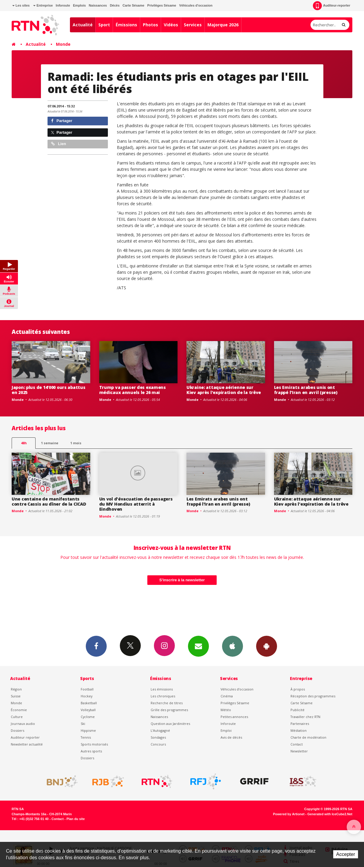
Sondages (158, 737)
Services (193, 25)
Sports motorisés (94, 744)
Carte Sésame (133, 5)
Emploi (226, 730)
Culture (17, 717)
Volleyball (88, 710)
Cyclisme (88, 717)
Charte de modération (308, 737)
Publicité (297, 710)
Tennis (86, 737)
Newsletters (198, 646)
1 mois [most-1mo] (75, 443)
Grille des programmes (169, 710)
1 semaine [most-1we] (49, 443)
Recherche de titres (167, 703)
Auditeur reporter (25, 737)
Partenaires (299, 723)
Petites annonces (234, 717)
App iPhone (232, 646)
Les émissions (162, 689)
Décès (115, 5)
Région (16, 689)
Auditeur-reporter (331, 5)
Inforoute (63, 5)
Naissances (98, 5)
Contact (296, 744)
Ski (83, 723)
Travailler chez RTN (305, 717)
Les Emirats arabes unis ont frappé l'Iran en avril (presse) (305, 389)
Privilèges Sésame (161, 5)
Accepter (345, 854)
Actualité (83, 25)
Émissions (126, 25)
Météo (226, 710)
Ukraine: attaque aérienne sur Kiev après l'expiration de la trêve (223, 389)
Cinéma (227, 696)
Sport (104, 25)
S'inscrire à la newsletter (182, 580)
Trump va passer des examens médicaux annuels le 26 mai (132, 389)
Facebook (96, 646)
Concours (158, 744)
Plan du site (75, 819)
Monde (63, 44)
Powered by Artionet (289, 814)
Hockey (86, 696)
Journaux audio (23, 723)
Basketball (89, 703)
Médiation (298, 730)
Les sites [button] (21, 5)
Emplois (79, 5)
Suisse (16, 696)
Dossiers (17, 730)
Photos (150, 25)
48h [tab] (24, 443)
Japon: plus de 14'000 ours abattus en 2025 (48, 389)
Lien (58, 144)
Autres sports (91, 751)
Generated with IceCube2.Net (330, 814)
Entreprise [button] (43, 5)
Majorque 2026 (222, 25)
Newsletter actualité (27, 744)
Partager (61, 120)
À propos (297, 689)
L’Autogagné (160, 730)
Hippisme (88, 730)
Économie (19, 710)
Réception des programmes (312, 696)
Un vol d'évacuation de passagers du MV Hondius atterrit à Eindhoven (136, 504)
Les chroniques (163, 696)
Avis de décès (231, 737)
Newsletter (299, 751)
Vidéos (171, 25)
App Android (266, 646)
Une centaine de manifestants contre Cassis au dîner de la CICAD (49, 501)
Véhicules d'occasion (195, 5)
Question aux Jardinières (170, 723)
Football (87, 689)
